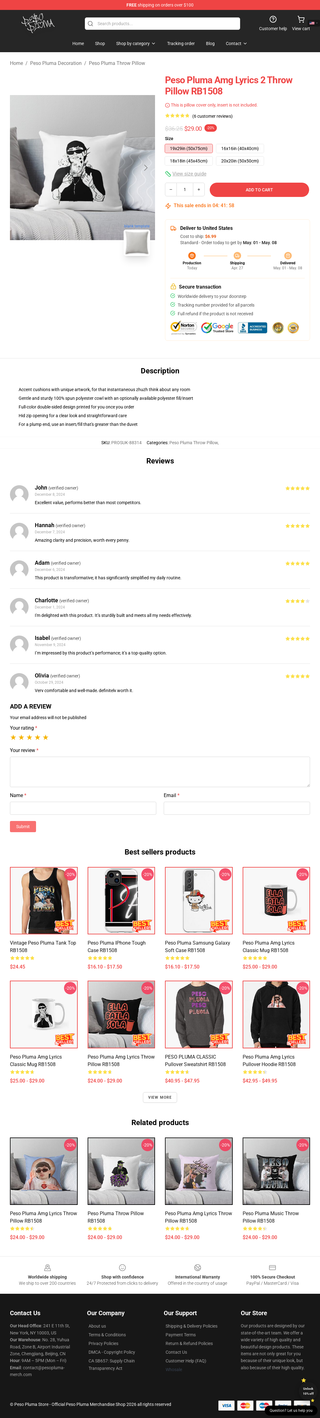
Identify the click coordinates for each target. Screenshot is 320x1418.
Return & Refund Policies (189, 1343)
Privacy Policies (103, 1343)
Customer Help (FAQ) (186, 1360)
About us (97, 1326)
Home (16, 63)
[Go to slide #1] (66, 274)
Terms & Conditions (107, 1334)
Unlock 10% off (308, 1391)
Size (169, 138)
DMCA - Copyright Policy (112, 1352)
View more (160, 1097)
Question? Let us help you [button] (291, 1410)
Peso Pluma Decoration (56, 63)
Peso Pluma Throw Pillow (117, 63)
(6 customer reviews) (212, 116)
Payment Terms (181, 1334)
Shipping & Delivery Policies (191, 1326)
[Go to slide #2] (99, 274)
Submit (23, 826)
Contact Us (176, 1352)
